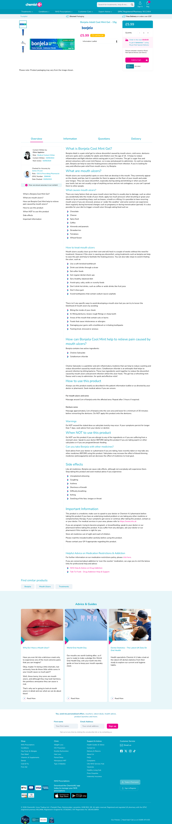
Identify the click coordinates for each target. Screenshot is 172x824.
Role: (34, 157)
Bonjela (27, 588)
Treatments (27, 13)
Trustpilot (23, 18)
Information (70, 140)
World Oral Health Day (77, 649)
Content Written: (39, 159)
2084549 (47, 178)
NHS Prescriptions (63, 13)
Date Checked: (37, 181)
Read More (31, 700)
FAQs (89, 759)
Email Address (86, 723)
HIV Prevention (59, 749)
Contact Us (91, 749)
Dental (23, 762)
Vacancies (90, 768)
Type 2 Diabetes (60, 765)
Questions (104, 140)
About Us (90, 756)
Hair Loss (57, 756)
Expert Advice (105, 13)
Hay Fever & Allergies (29, 753)
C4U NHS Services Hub (95, 765)
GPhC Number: (37, 178)
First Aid (24, 768)
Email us (125, 746)
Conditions (44, 13)
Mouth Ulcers (45, 588)
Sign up (112, 727)
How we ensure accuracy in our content (43, 187)
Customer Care (85, 13)
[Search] (132, 5)
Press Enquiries (92, 775)
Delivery (136, 140)
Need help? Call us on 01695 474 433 (136, 821)
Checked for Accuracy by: (41, 170)
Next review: (37, 162)
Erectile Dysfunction (61, 753)
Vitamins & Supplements (30, 759)
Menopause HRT (60, 762)
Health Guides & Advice (95, 746)
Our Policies (115, 821)
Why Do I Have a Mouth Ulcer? (36, 649)
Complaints (91, 762)
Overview (36, 140)
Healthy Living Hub (94, 772)
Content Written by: (40, 151)
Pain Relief (25, 756)
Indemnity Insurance (94, 778)
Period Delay (58, 759)
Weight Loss (58, 746)
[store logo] (34, 5)
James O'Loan (37, 172)
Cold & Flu (25, 765)
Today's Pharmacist (130, 784)
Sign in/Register (129, 790)
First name (58, 723)
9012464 (134, 13)
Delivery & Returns (94, 753)
